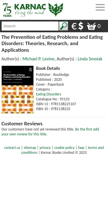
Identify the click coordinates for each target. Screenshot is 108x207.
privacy (45, 147)
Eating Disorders (48, 94)
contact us (12, 147)
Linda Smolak (90, 59)
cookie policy (64, 147)
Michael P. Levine (38, 59)
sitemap (30, 147)
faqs (81, 147)
